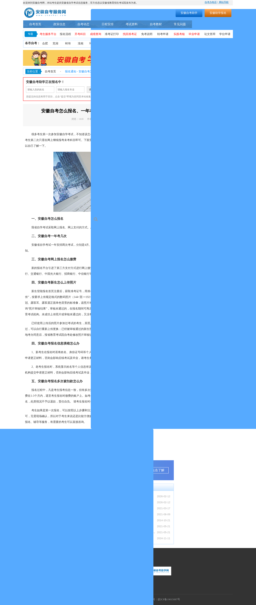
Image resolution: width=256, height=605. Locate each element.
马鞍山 (93, 43)
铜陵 (131, 43)
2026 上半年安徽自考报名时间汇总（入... (50, 538)
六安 (204, 43)
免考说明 (146, 34)
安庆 (118, 43)
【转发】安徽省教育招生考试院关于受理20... (53, 502)
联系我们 (29, 559)
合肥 (45, 43)
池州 (227, 43)
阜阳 (168, 43)
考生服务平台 (48, 34)
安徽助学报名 (218, 12)
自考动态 (83, 24)
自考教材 (156, 24)
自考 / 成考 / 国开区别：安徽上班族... (48, 508)
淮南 (80, 43)
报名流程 (65, 34)
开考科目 (80, 34)
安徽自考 (107, 134)
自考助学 (223, 24)
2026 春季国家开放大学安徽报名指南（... (50, 532)
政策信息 (59, 24)
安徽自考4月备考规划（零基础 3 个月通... (51, 520)
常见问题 (180, 24)
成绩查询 (95, 34)
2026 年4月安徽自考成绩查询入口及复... (50, 526)
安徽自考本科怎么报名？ (115, 508)
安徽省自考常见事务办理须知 (118, 520)
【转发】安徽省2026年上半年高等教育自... (51, 496)
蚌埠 (68, 43)
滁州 (156, 43)
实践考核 (179, 34)
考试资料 (132, 24)
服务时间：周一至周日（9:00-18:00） (45, 567)
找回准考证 (130, 34)
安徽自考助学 (189, 12)
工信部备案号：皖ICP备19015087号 (160, 599)
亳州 (180, 43)
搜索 (147, 12)
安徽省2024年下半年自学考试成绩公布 (123, 538)
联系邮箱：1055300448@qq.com (42, 578)
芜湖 (55, 43)
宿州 (192, 43)
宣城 (216, 43)
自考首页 (35, 24)
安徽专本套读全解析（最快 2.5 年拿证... (50, 514)
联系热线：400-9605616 (37, 572)
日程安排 (108, 24)
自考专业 (202, 24)
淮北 (106, 43)
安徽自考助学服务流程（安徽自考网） (123, 514)
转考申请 (162, 34)
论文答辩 (209, 34)
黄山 (143, 43)
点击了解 (158, 470)
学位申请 (224, 34)
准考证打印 (112, 34)
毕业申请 (194, 34)
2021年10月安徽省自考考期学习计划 (122, 526)
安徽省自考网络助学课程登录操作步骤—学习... (128, 532)
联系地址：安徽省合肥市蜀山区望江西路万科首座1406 (54, 583)
